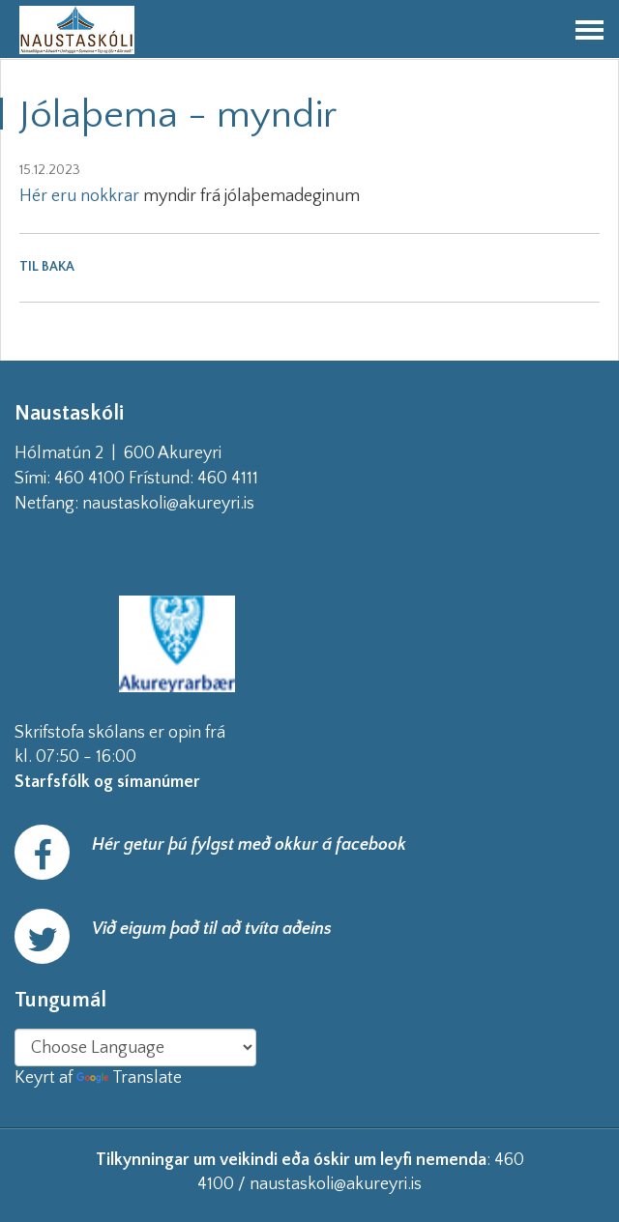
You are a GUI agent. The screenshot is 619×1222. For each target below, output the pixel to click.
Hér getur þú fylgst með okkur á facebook (249, 845)
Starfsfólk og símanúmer (107, 782)
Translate (129, 1078)
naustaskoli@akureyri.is (199, 503)
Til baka (46, 267)
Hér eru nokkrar (79, 196)
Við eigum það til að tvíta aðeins (212, 929)
